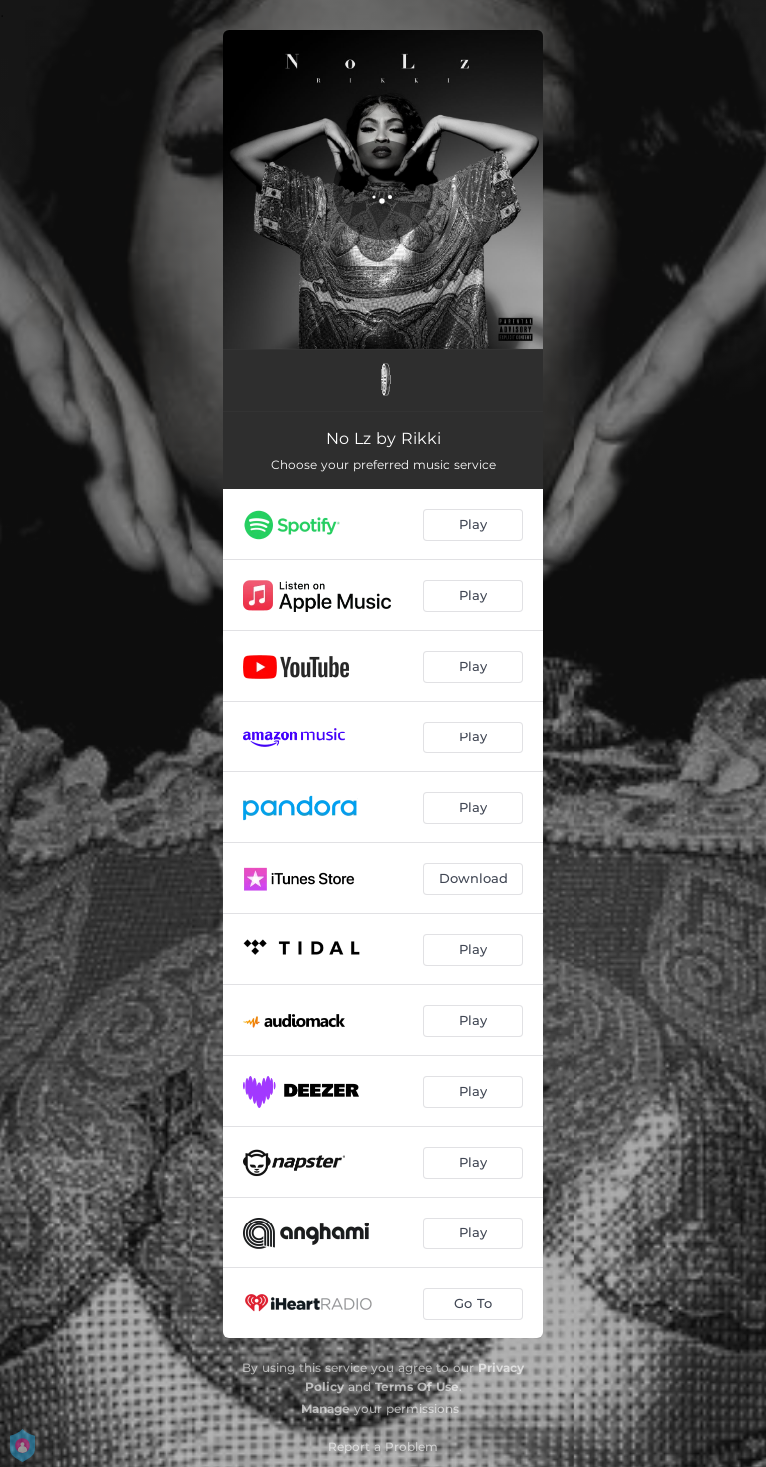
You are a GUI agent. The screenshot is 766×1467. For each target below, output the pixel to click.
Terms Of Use (417, 1386)
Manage (325, 1408)
